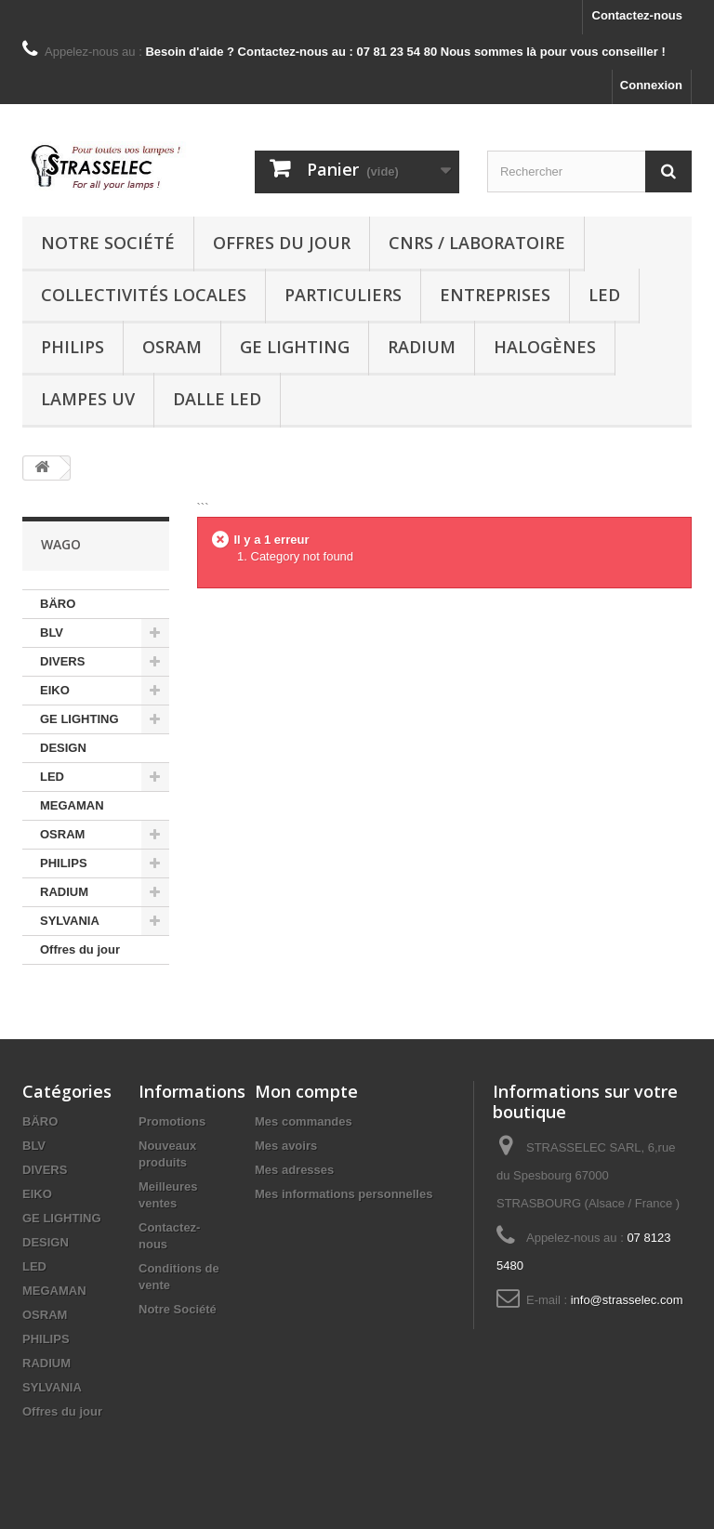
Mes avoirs (286, 1146)
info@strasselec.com (627, 1300)
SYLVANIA (69, 921)
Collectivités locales (143, 294)
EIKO (55, 690)
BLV (51, 632)
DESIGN (63, 748)
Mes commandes (303, 1121)
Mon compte (306, 1091)
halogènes (545, 347)
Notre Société (108, 242)
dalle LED (217, 399)
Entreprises (495, 294)
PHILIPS (72, 347)
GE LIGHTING (295, 347)
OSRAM (172, 347)
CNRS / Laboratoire (477, 242)
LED (604, 294)
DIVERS (62, 661)
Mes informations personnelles (343, 1194)
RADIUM (422, 347)
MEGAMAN (72, 805)
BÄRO (57, 604)
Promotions (172, 1121)
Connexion (651, 85)
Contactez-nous (637, 15)
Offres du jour (281, 242)
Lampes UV (88, 399)
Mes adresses (294, 1170)
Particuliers (343, 294)
